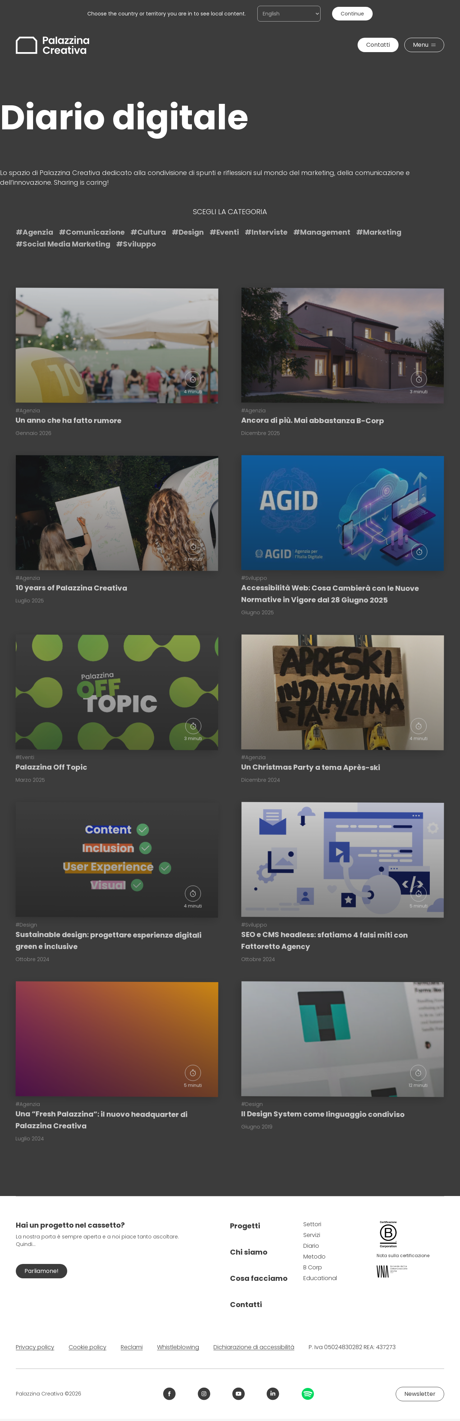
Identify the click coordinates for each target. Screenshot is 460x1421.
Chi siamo (248, 1252)
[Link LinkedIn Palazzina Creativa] (273, 1394)
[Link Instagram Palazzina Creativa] (204, 1394)
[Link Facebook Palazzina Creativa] (169, 1394)
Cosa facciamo (259, 1278)
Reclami (132, 1347)
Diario (311, 1246)
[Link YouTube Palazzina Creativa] (238, 1394)
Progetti (245, 1226)
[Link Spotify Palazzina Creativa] (308, 1394)
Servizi (311, 1235)
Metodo (314, 1256)
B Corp (312, 1267)
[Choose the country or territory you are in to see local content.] (289, 14)
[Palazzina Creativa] (52, 45)
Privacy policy (35, 1347)
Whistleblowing (178, 1347)
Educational (320, 1278)
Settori (312, 1224)
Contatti (246, 1305)
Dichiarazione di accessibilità (253, 1347)
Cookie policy (87, 1347)
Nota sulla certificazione (403, 1255)
